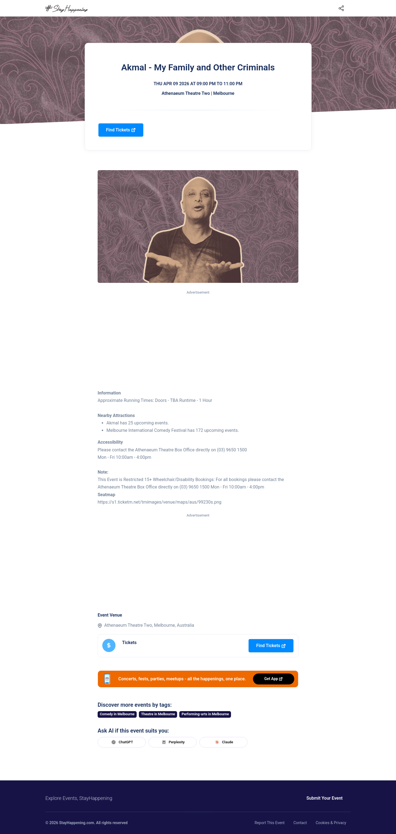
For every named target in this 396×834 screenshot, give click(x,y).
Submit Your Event (324, 798)
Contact (300, 823)
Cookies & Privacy (331, 823)
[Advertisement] (198, 336)
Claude (223, 742)
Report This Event (270, 823)
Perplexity (173, 742)
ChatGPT (121, 742)
